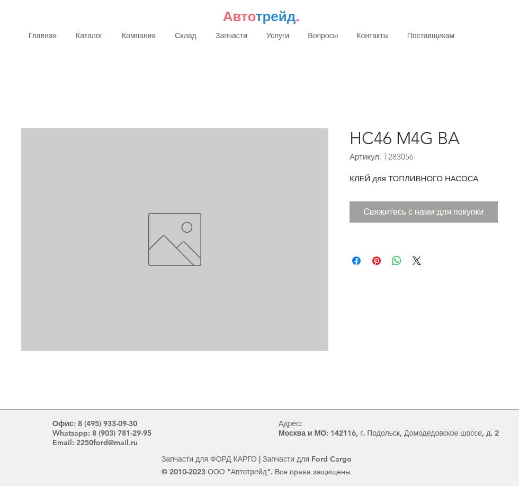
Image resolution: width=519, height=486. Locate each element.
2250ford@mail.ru (107, 442)
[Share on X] (416, 260)
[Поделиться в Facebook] (356, 260)
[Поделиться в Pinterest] (376, 260)
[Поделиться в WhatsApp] (396, 260)
